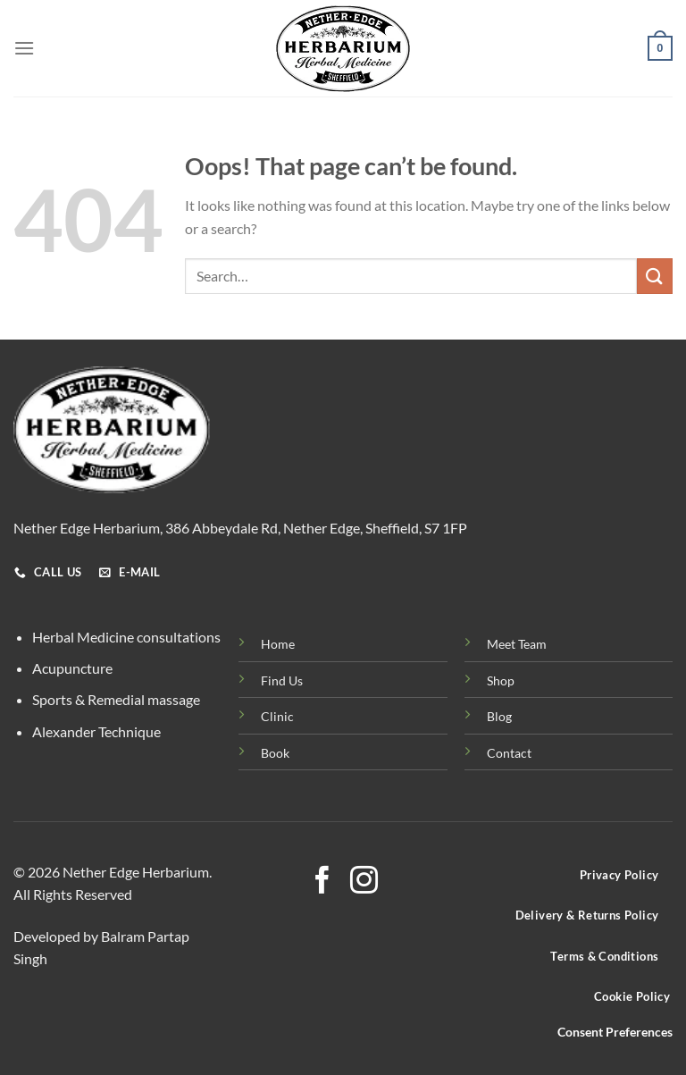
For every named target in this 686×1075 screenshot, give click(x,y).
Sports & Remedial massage (116, 699)
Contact (509, 752)
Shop (500, 680)
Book (275, 752)
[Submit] (655, 275)
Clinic (277, 716)
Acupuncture (72, 667)
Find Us (282, 680)
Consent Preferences (615, 1032)
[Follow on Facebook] (322, 882)
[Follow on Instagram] (364, 882)
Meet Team (517, 643)
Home (278, 643)
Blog (499, 716)
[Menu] (24, 48)
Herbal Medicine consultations (126, 636)
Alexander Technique (96, 731)
